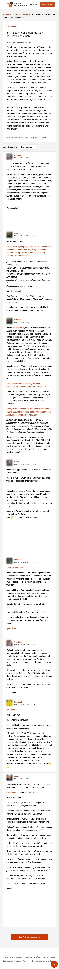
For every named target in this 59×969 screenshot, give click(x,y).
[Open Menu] (4, 4)
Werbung (26, 961)
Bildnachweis (8, 961)
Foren (15, 14)
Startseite (7, 14)
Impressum (31, 957)
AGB (46, 957)
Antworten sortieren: (11, 147)
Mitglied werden (47, 4)
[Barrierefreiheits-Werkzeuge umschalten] (54, 964)
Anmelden (34, 4)
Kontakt (53, 957)
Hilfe (33, 961)
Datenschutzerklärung (18, 957)
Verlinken (17, 961)
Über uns (40, 957)
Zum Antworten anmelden (29, 937)
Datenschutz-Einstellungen (46, 961)
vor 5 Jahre (24, 138)
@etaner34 (11, 628)
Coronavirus (24, 14)
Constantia (11, 792)
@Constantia (18, 328)
